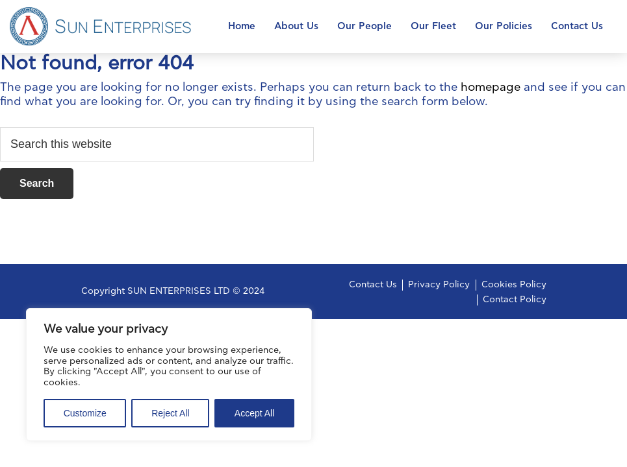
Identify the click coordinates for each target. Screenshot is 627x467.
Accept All (254, 413)
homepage (490, 87)
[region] (169, 374)
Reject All (170, 413)
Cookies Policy (513, 284)
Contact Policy (514, 299)
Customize (85, 413)
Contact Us (373, 284)
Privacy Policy (439, 284)
